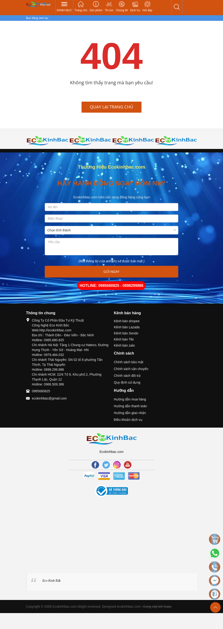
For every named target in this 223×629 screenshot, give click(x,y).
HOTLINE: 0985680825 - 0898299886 (111, 286)
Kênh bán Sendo (126, 333)
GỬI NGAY (111, 272)
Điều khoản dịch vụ (128, 420)
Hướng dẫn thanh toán (130, 406)
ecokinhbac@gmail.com (49, 398)
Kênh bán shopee (127, 321)
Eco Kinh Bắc (51, 580)
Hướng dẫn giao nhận (130, 413)
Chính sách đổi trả (127, 375)
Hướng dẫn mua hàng (130, 399)
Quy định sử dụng (127, 382)
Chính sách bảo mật (128, 362)
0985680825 (41, 391)
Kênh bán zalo (124, 345)
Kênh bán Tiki (124, 339)
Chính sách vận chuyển (131, 369)
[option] (47, 140)
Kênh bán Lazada (127, 327)
